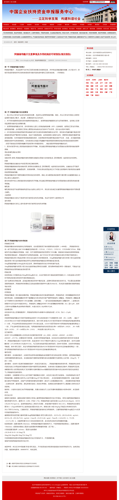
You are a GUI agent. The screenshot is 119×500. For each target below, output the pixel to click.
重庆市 (106, 80)
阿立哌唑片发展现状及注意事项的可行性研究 (25, 466)
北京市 (88, 80)
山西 (96, 83)
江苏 (106, 83)
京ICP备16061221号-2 (59, 496)
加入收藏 (13, 2)
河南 (87, 83)
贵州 (110, 89)
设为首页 (6, 2)
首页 (15, 42)
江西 (96, 86)
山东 (101, 86)
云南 (87, 92)
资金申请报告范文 (40, 60)
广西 (110, 92)
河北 (92, 83)
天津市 (94, 80)
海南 (101, 89)
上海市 (100, 80)
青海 (101, 92)
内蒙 (106, 92)
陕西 (92, 92)
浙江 (110, 83)
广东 (96, 89)
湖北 (87, 89)
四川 (106, 89)
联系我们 (53, 478)
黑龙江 (97, 95)
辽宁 (101, 83)
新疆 (110, 86)
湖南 (92, 89)
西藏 (87, 95)
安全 (69, 158)
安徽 (87, 86)
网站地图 (46, 478)
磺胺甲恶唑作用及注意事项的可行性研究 (24, 463)
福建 (92, 86)
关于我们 (59, 478)
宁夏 (92, 95)
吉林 (106, 86)
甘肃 (96, 92)
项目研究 (21, 42)
